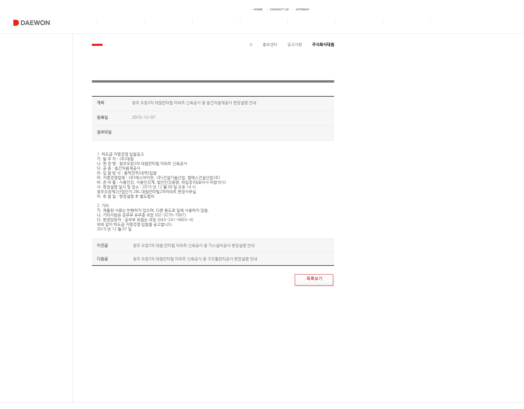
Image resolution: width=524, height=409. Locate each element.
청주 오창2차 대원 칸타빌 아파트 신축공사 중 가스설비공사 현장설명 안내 (194, 245)
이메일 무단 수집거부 (88, 395)
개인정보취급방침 (120, 395)
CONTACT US (165, 395)
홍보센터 (270, 44)
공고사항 (294, 44)
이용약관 (144, 395)
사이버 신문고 (190, 395)
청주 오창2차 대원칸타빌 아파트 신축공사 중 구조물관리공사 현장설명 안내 (195, 259)
